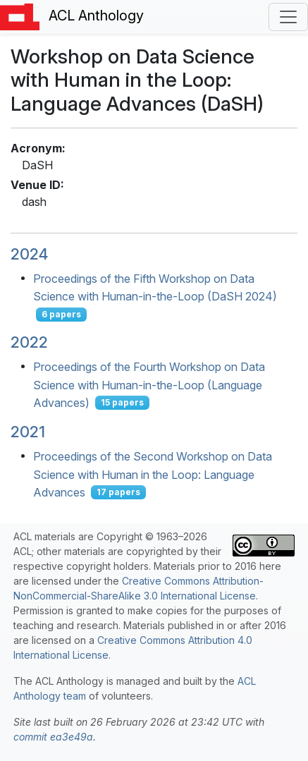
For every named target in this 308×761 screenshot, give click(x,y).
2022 (29, 342)
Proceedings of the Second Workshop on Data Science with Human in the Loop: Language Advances (152, 474)
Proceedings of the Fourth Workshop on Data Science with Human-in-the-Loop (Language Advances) (149, 385)
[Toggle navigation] (288, 17)
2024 (29, 254)
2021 (28, 431)
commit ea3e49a (53, 737)
